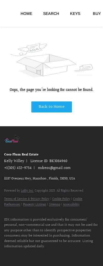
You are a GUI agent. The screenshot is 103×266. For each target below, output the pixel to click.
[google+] (40, 255)
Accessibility (71, 204)
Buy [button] (97, 13)
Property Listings (34, 204)
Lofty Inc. (27, 191)
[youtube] (29, 255)
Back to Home (52, 106)
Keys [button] (75, 13)
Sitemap (54, 204)
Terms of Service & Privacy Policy (26, 199)
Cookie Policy (61, 199)
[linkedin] (18, 255)
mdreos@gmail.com (54, 168)
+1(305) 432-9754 (18, 168)
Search (51, 13)
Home (26, 13)
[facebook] (7, 255)
